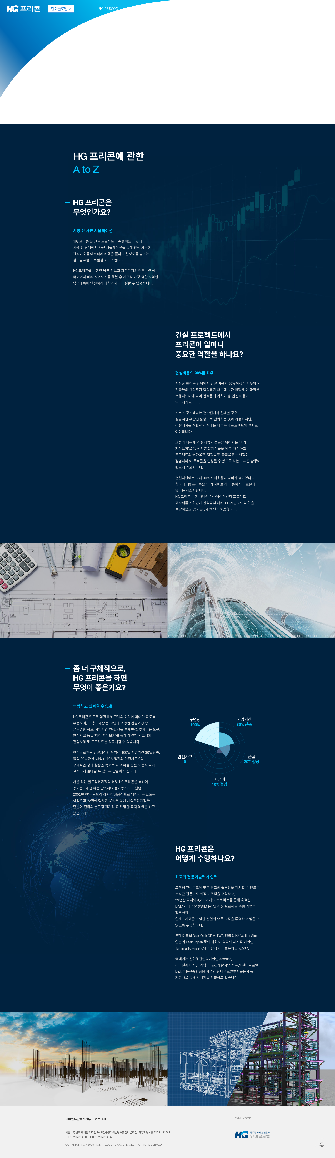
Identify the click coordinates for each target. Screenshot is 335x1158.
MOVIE (156, 8)
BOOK (175, 8)
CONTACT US (225, 8)
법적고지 (100, 1119)
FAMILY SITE (243, 1118)
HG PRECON (108, 8)
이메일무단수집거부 (78, 1119)
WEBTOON (197, 8)
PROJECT (134, 8)
